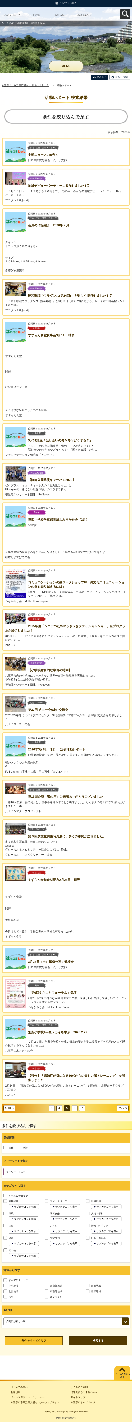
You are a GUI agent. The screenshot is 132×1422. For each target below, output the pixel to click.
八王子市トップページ (83, 1402)
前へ (11, 1108)
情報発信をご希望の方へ (84, 1392)
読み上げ (101, 77)
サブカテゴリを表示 (25, 1206)
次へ (121, 1108)
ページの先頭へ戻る (122, 1375)
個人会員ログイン (84, 15)
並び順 (7, 1310)
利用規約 (15, 1392)
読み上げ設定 (122, 77)
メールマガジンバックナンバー (28, 1397)
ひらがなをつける (68, 3)
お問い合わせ (60, 15)
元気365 (72, 1418)
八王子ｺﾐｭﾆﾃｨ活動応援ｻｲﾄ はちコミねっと (25, 85)
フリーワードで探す (15, 1160)
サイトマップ (78, 1397)
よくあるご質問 (79, 1387)
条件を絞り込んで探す (66, 116)
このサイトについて (12, 15)
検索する (98, 1340)
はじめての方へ (19, 1387)
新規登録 (36, 15)
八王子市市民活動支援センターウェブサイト (35, 1402)
